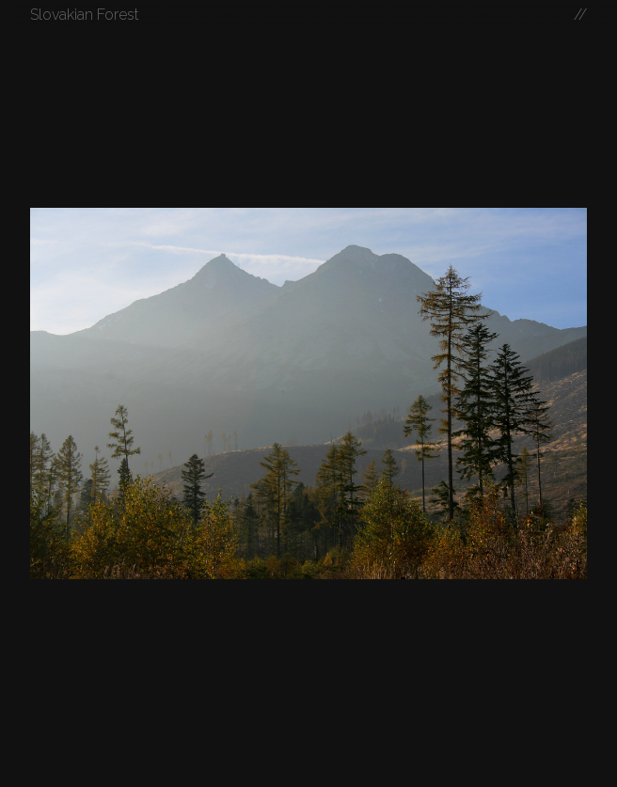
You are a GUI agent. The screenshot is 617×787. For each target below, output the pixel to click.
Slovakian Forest (84, 15)
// (580, 15)
